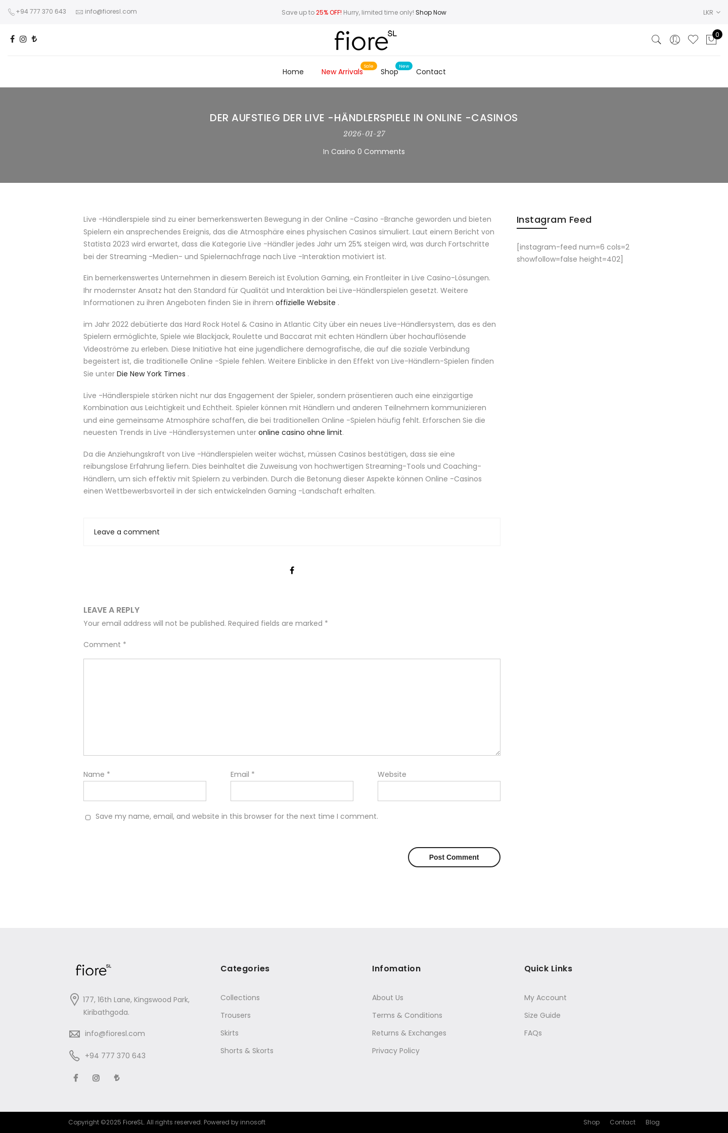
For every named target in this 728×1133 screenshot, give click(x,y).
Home (293, 72)
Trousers (235, 1015)
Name (96, 774)
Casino (343, 151)
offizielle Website (307, 303)
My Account (545, 998)
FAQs (533, 1033)
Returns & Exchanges (409, 1033)
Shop (389, 72)
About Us (387, 998)
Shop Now (431, 12)
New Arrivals (342, 72)
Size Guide (542, 1015)
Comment (104, 644)
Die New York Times (152, 374)
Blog (653, 1122)
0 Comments (381, 151)
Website (392, 774)
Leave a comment (127, 532)
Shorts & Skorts (247, 1051)
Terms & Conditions (407, 1015)
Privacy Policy (396, 1051)
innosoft (252, 1122)
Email (243, 774)
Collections (240, 998)
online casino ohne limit (300, 432)
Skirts (229, 1033)
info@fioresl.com (115, 1033)
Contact (431, 72)
